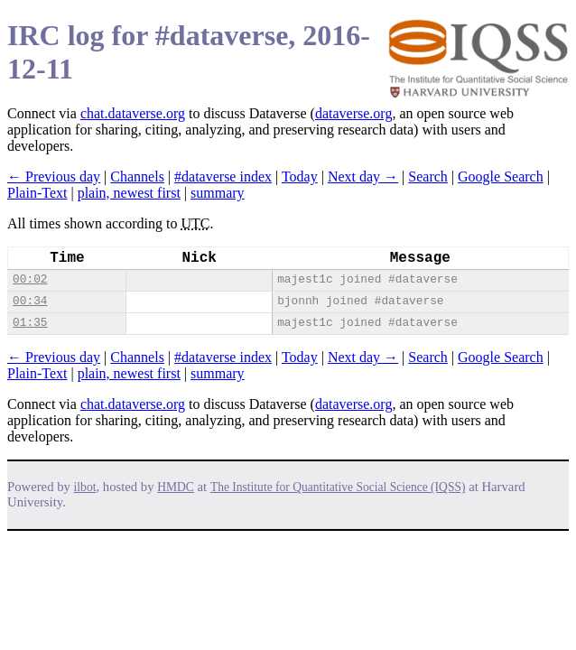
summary (217, 192)
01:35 (30, 323)
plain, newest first (129, 192)
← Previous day (53, 176)
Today (300, 176)
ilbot (85, 487)
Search (428, 176)
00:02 (30, 279)
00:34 (30, 301)
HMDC (175, 487)
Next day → (363, 176)
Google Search (500, 176)
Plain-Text (37, 192)
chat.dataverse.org (132, 113)
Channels (137, 176)
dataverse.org (353, 113)
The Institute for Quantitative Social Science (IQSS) (338, 487)
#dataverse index (223, 176)
